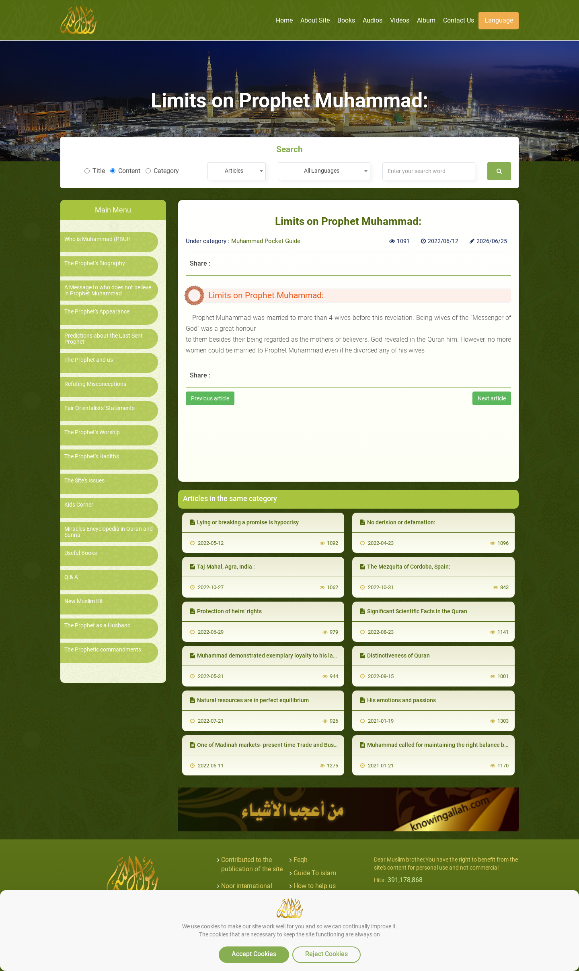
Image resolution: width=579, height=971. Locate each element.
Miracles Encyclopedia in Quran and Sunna (108, 532)
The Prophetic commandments (102, 650)
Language (499, 20)
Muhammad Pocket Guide (265, 241)
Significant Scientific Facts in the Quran (413, 611)
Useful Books (80, 553)
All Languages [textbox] (321, 170)
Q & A (71, 577)
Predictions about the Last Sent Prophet (103, 339)
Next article (492, 398)
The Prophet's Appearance (96, 312)
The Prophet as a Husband (97, 626)
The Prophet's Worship (92, 432)
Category (162, 171)
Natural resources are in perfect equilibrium (249, 700)
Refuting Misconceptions (95, 384)
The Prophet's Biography (94, 263)
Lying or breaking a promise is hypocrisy (244, 522)
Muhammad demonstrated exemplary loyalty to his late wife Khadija (280, 655)
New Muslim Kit (83, 601)
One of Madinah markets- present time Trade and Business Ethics (277, 745)
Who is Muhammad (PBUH (97, 239)
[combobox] (236, 171)
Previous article (210, 398)
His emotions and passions (398, 700)
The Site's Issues (84, 481)
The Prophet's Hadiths (91, 457)
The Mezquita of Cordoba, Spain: (405, 566)
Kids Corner (78, 505)
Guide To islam (315, 873)
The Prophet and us (88, 360)
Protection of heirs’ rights (226, 611)
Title (94, 171)
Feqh (301, 860)
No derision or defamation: (397, 522)
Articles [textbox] (234, 170)
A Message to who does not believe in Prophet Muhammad (107, 290)
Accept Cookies (254, 954)
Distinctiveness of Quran (395, 655)
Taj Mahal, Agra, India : (222, 566)
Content (125, 171)
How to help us (315, 886)
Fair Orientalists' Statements (99, 408)
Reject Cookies (326, 954)
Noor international (246, 886)
